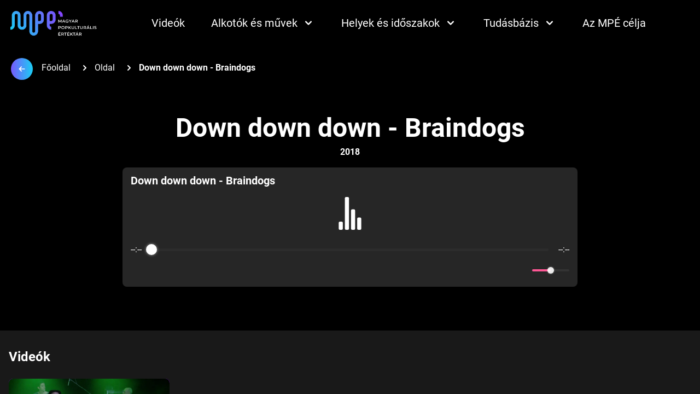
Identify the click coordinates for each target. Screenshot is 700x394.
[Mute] (522, 270)
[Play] (350, 270)
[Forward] (373, 270)
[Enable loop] (138, 270)
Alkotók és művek (263, 23)
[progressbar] (350, 249)
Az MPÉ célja (614, 23)
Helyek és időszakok (399, 23)
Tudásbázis (519, 23)
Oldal (105, 67)
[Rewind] (326, 270)
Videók (168, 23)
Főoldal (56, 67)
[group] (350, 227)
